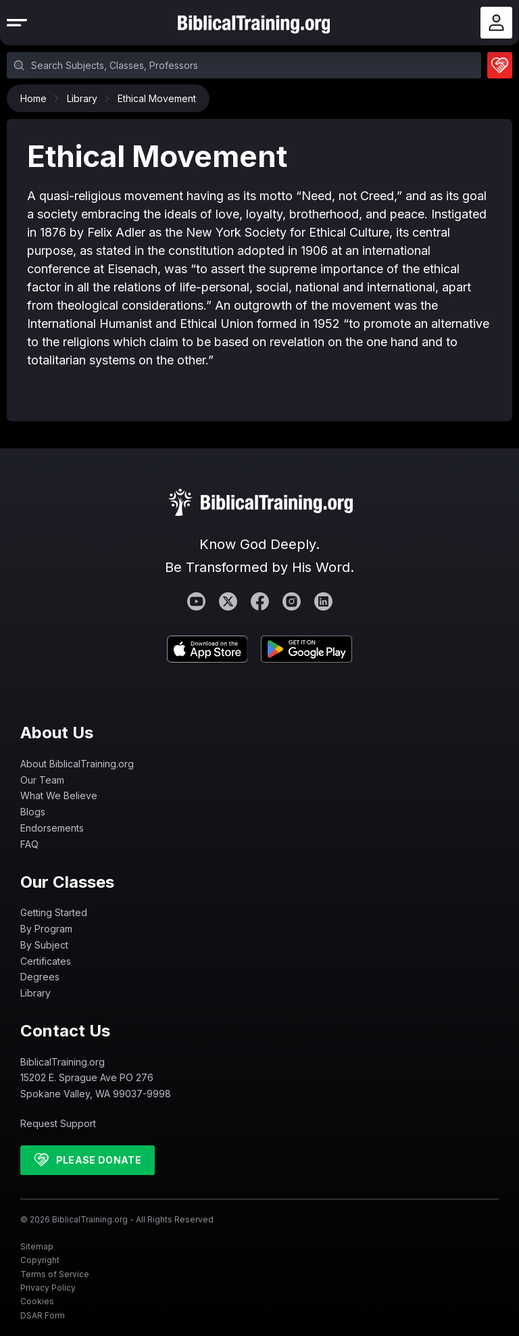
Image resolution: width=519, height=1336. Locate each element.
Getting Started (53, 912)
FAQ (29, 844)
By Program (46, 928)
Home (36, 98)
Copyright (39, 1260)
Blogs (32, 811)
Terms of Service (54, 1274)
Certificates (45, 961)
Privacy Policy (48, 1288)
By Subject (44, 945)
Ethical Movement (157, 98)
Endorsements (52, 828)
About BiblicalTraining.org (77, 763)
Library (85, 98)
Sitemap (36, 1246)
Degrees (39, 976)
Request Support (58, 1123)
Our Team (42, 780)
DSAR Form (42, 1315)
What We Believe (58, 795)
